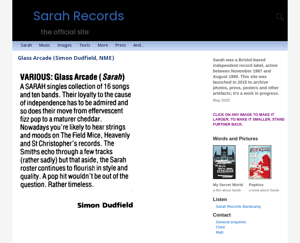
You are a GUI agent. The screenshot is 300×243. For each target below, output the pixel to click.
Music (46, 46)
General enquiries (231, 222)
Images (66, 46)
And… (140, 46)
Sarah (28, 46)
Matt (220, 232)
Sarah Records (78, 16)
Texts (86, 46)
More (105, 46)
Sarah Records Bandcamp (238, 206)
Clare (220, 227)
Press (122, 46)
